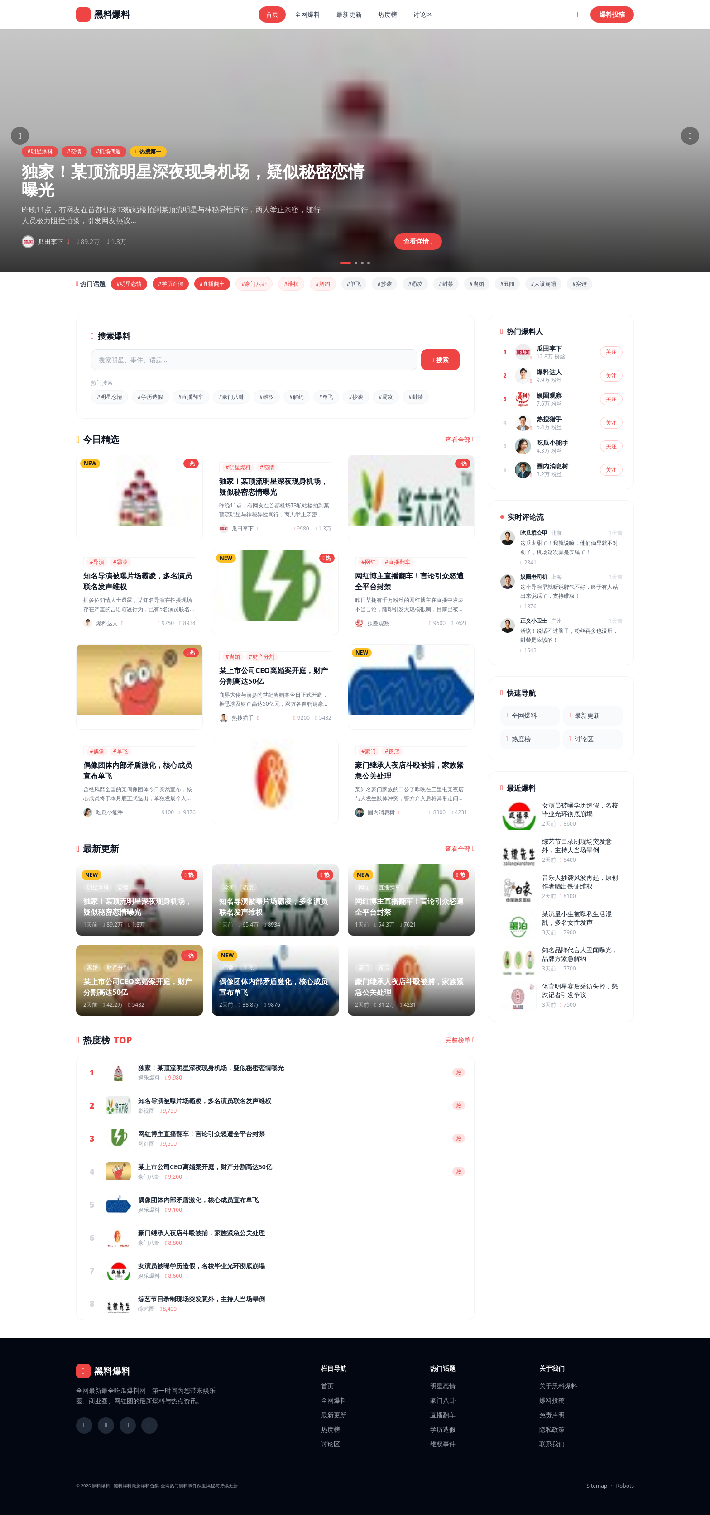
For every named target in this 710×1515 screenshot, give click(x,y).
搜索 (440, 359)
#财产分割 (261, 656)
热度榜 (387, 14)
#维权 (291, 283)
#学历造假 (170, 283)
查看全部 (460, 439)
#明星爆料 (40, 151)
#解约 (323, 283)
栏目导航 (333, 1368)
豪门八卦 (443, 1400)
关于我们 (552, 1368)
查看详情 (418, 241)
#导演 (97, 562)
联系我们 (552, 1443)
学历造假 (443, 1429)
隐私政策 (552, 1429)
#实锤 (579, 283)
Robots (625, 1486)
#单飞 (354, 283)
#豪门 (368, 751)
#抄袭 (384, 283)
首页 (272, 14)
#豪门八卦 (254, 283)
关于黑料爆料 (558, 1385)
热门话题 (443, 1368)
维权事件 (443, 1443)
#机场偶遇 (108, 151)
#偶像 (97, 751)
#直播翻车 (212, 283)
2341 (528, 562)
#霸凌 (415, 283)
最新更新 (349, 14)
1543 (528, 650)
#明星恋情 (129, 283)
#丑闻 (507, 283)
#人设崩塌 (543, 283)
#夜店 (392, 751)
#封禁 (446, 283)
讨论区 (422, 14)
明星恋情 (443, 1385)
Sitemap (596, 1486)
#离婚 (477, 283)
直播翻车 (443, 1414)
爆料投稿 (612, 14)
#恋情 (74, 151)
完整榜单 (460, 1040)
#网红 (368, 562)
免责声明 (552, 1414)
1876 (528, 606)
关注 (611, 352)
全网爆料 (307, 14)
